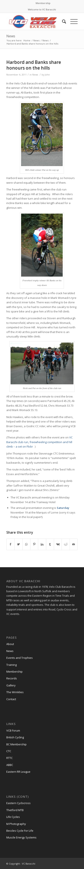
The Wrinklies (15, 692)
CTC (8, 751)
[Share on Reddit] (65, 544)
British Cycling (15, 737)
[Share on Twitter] (18, 544)
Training (11, 665)
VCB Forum (13, 730)
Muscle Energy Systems (21, 837)
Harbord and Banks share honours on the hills (33, 65)
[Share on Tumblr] (50, 544)
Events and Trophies (19, 658)
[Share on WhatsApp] (26, 544)
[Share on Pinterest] (34, 544)
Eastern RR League (18, 772)
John (47, 74)
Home (26, 40)
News (10, 36)
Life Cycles (13, 817)
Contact (11, 699)
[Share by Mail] (73, 544)
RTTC (9, 758)
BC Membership (16, 744)
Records (11, 678)
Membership (43, 3)
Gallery (11, 685)
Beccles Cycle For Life (19, 831)
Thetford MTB (15, 810)
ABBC (9, 765)
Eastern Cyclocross (18, 803)
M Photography (16, 824)
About (10, 644)
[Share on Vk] (58, 544)
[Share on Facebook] (10, 544)
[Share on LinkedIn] (42, 544)
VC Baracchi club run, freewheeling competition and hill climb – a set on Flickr (39, 441)
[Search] (62, 21)
